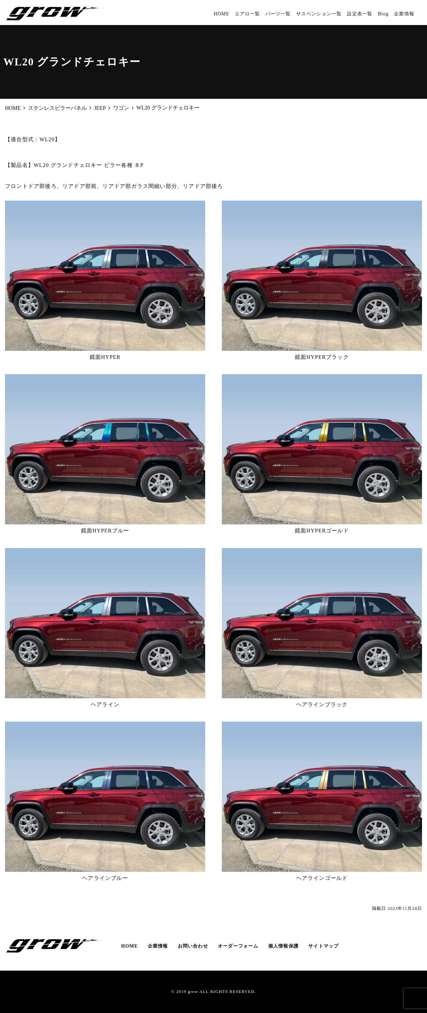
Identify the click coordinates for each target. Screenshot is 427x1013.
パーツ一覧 (278, 13)
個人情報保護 (283, 946)
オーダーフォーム (238, 946)
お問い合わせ (193, 946)
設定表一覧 (359, 13)
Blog (383, 13)
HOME (221, 13)
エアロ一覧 (247, 13)
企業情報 (404, 13)
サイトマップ (323, 946)
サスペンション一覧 (319, 13)
